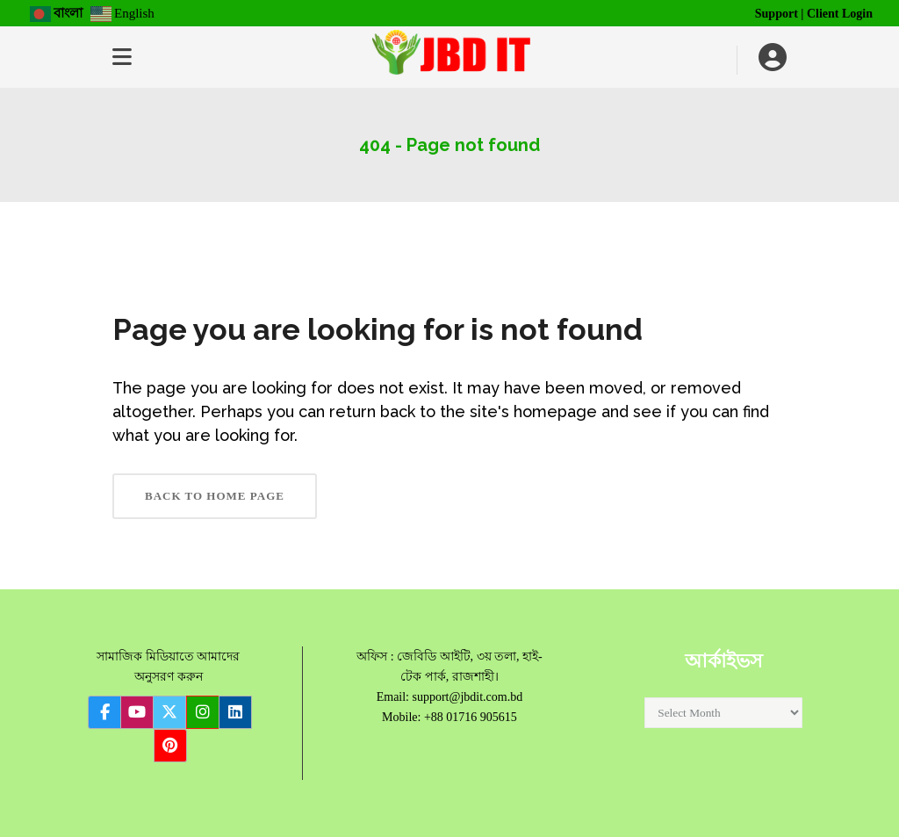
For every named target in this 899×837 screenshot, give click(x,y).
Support (776, 13)
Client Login (840, 13)
